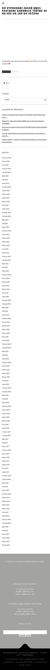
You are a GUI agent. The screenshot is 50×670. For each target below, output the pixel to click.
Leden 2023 (5, 209)
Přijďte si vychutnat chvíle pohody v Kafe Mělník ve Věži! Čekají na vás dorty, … (23, 116)
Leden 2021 (5, 297)
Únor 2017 (5, 468)
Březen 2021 (6, 289)
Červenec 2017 (6, 450)
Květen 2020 (6, 326)
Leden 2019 (5, 384)
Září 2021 (5, 267)
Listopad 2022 (6, 216)
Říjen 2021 (5, 264)
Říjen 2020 (5, 307)
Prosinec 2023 (6, 169)
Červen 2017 (6, 454)
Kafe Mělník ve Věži (21, 662)
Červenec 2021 (6, 275)
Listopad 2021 (6, 260)
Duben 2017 (5, 461)
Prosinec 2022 (6, 212)
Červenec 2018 (6, 406)
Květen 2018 (6, 413)
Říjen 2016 (5, 483)
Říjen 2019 (5, 351)
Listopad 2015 (6, 523)
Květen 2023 (6, 194)
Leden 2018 (5, 428)
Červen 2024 (6, 161)
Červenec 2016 (6, 494)
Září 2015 (5, 530)
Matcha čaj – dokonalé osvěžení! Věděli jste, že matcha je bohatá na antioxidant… (23, 122)
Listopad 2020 (6, 304)
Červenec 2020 (6, 318)
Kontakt (28, 665)
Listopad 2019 (6, 348)
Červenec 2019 (6, 362)
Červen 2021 (6, 278)
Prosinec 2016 (6, 476)
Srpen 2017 (5, 446)
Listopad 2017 (6, 435)
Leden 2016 (5, 516)
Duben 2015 (5, 541)
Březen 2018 (6, 421)
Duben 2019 (5, 373)
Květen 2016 (6, 501)
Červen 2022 (6, 234)
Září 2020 (5, 311)
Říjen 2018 (5, 395)
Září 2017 (5, 443)
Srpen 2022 (5, 227)
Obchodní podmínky (12, 659)
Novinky (15, 71)
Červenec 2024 (6, 158)
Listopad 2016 (6, 479)
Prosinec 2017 (6, 432)
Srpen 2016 (5, 490)
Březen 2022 (6, 245)
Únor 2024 (5, 165)
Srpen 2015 (5, 534)
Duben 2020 (5, 329)
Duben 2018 (5, 417)
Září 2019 (5, 355)
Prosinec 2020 (6, 300)
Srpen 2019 (5, 359)
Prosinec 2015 (6, 519)
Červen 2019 (6, 366)
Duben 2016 (5, 505)
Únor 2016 (5, 512)
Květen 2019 (6, 370)
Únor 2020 (5, 337)
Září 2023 (5, 180)
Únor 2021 (5, 293)
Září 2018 (5, 399)
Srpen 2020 (5, 315)
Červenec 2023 (6, 187)
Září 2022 (5, 223)
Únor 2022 (5, 249)
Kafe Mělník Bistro (9, 662)
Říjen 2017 (5, 439)
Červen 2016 (6, 497)
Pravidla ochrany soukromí (27, 659)
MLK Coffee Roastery (40, 662)
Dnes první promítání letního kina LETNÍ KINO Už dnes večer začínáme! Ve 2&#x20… (24, 128)
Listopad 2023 (6, 172)
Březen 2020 (6, 333)
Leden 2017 (5, 472)
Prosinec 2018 (6, 388)
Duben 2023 (5, 198)
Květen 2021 (6, 282)
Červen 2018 (6, 410)
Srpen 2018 (5, 402)
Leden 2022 (5, 253)
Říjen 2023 (5, 176)
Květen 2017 (6, 457)
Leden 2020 (5, 340)
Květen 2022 (6, 238)
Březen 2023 (6, 201)
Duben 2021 (5, 286)
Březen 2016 (6, 508)
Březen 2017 (6, 465)
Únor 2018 (5, 424)
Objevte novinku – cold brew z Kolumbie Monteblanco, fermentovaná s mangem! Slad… (24, 141)
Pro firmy (22, 665)
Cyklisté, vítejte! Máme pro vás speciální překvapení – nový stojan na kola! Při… (23, 134)
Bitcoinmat (40, 659)
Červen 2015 (6, 538)
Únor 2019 (5, 381)
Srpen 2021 (5, 271)
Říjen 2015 (5, 527)
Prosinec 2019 (6, 344)
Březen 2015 (6, 545)
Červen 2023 (6, 190)
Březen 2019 (6, 377)
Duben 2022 (5, 242)
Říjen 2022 (5, 220)
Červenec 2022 (6, 231)
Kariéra (30, 662)
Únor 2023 (5, 205)
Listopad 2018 (6, 392)
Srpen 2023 (5, 183)
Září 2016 (5, 486)
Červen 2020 (6, 322)
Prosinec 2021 (6, 256)
